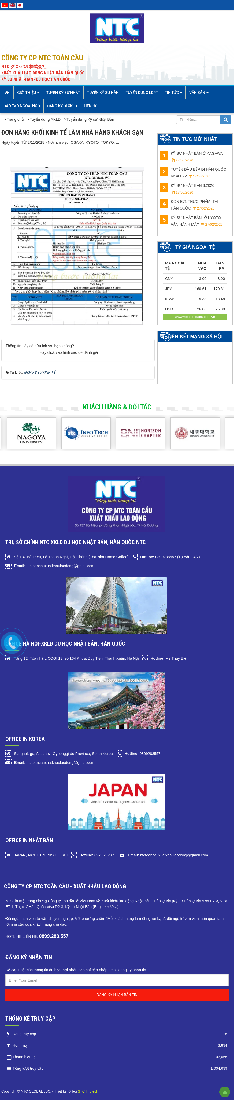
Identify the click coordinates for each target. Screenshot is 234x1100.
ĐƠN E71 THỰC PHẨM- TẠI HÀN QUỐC (189, 204)
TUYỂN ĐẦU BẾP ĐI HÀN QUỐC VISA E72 (193, 172)
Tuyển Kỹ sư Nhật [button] (63, 92)
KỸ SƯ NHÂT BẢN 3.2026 (187, 188)
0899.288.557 (53, 936)
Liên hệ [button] (90, 106)
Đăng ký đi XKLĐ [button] (62, 106)
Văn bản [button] (199, 94)
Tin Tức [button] (173, 94)
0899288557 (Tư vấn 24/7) (170, 557)
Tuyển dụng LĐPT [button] (142, 92)
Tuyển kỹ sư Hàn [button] (103, 92)
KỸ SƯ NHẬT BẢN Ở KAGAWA (191, 156)
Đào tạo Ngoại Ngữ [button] (21, 106)
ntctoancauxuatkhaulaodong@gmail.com (54, 566)
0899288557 (143, 754)
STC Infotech (88, 1091)
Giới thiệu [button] (28, 94)
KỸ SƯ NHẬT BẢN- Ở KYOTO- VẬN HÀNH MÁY (191, 220)
